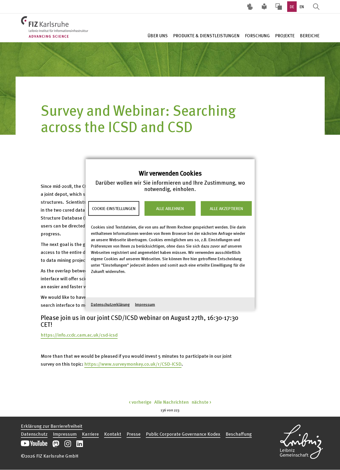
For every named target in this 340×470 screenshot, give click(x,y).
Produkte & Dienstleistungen (206, 35)
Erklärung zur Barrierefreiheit (51, 425)
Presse (134, 433)
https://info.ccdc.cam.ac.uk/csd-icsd (79, 334)
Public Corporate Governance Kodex (183, 433)
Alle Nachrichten (171, 401)
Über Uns (158, 35)
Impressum (145, 304)
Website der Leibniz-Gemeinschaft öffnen (301, 441)
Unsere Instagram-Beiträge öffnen (67, 443)
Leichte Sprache (264, 6)
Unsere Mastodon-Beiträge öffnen (56, 443)
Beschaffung (239, 433)
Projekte (285, 35)
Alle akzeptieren (226, 208)
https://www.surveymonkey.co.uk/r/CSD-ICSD (132, 363)
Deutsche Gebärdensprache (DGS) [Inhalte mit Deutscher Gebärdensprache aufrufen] (250, 6)
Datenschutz (34, 433)
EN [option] (302, 7)
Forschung (257, 35)
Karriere (90, 433)
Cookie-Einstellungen (114, 208)
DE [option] (292, 7)
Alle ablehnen (170, 208)
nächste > (201, 401)
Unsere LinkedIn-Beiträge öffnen (79, 443)
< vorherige (140, 401)
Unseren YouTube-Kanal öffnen (34, 443)
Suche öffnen (316, 6)
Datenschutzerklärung (110, 304)
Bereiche (309, 35)
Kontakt (112, 433)
